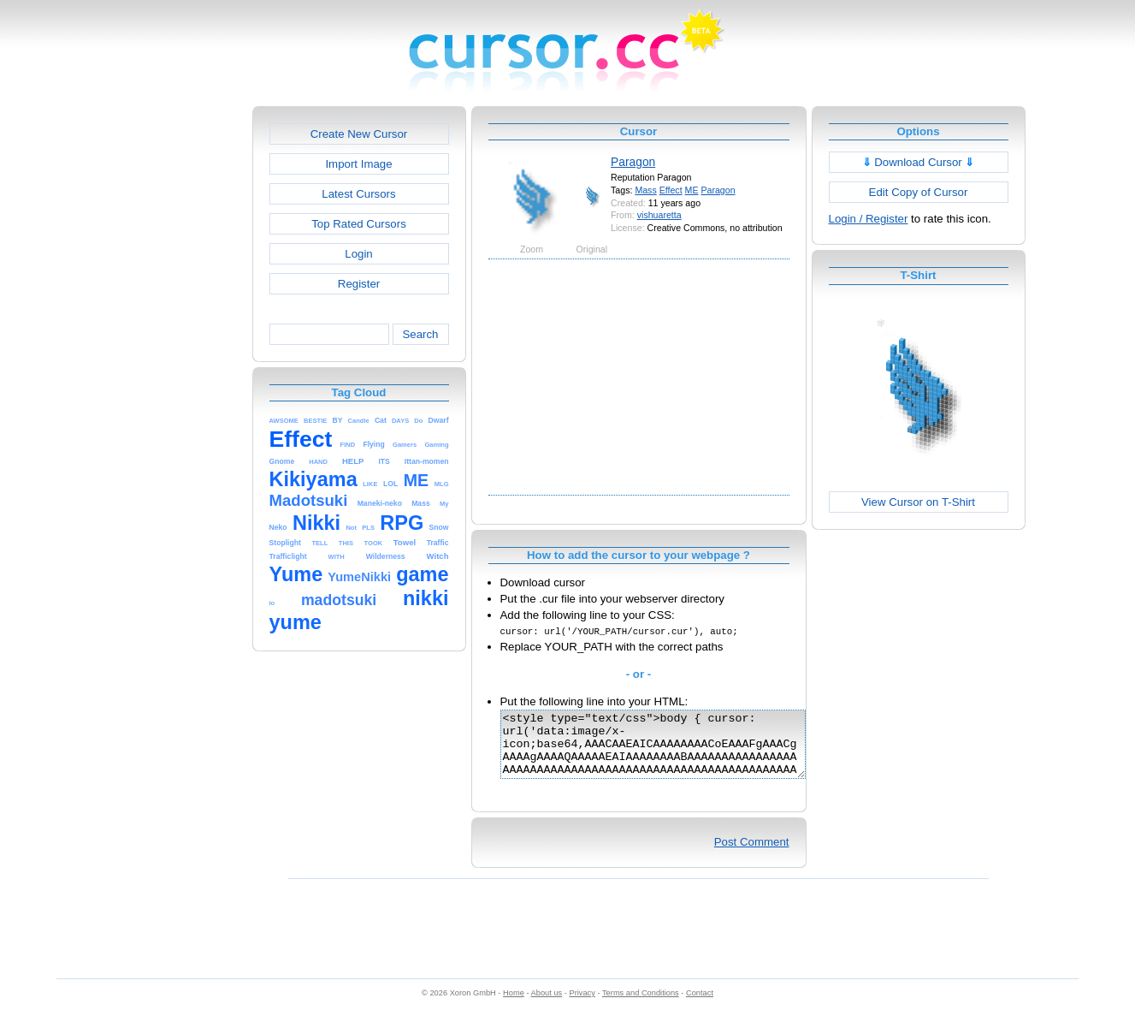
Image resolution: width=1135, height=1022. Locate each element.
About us (547, 1005)
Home (513, 1005)
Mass (645, 190)
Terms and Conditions (640, 1005)
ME (692, 190)
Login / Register (868, 218)
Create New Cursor (359, 134)
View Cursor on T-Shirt (918, 502)
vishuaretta (659, 215)
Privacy (581, 1005)
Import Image (358, 163)
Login (358, 253)
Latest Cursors (358, 193)
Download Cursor (918, 162)
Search (420, 334)
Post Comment (751, 854)
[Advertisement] (178, 363)
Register (359, 283)
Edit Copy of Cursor (918, 192)
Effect (671, 190)
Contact (699, 1005)
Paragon (633, 162)
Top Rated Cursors (358, 223)
